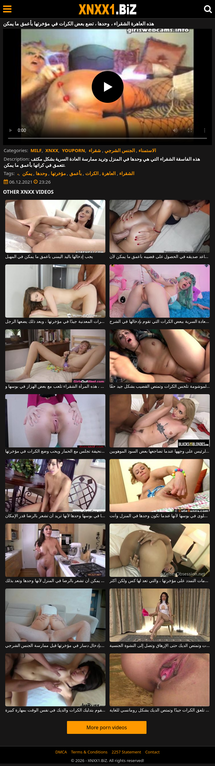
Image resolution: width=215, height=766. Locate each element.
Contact (152, 752)
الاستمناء (147, 150)
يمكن (27, 173)
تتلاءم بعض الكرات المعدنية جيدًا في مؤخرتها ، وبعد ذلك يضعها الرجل (55, 321)
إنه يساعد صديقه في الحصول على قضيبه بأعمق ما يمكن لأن (159, 256)
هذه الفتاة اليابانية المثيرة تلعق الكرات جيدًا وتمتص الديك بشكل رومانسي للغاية (159, 710)
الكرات (91, 173)
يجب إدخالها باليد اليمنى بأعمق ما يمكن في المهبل (49, 256)
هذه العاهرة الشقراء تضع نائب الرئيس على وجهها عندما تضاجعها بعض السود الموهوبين (159, 451)
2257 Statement (126, 752)
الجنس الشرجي (120, 150)
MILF (36, 150)
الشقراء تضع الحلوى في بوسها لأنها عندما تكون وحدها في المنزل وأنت (159, 516)
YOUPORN (73, 150)
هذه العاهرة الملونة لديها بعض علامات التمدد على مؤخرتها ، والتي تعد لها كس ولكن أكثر (159, 580)
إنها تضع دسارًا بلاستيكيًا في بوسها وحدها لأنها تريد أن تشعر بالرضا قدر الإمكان (55, 516)
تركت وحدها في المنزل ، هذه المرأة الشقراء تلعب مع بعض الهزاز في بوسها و (55, 386)
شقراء (95, 150)
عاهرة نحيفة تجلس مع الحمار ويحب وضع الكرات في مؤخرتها (55, 451)
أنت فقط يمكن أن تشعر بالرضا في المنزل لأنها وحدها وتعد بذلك (55, 580)
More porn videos (107, 727)
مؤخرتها (58, 173)
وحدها (41, 173)
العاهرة (109, 173)
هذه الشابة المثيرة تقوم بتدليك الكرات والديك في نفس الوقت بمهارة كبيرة (55, 710)
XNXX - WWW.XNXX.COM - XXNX (108, 9)
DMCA (61, 752)
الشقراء (126, 173)
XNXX (51, 150)
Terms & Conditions (89, 752)
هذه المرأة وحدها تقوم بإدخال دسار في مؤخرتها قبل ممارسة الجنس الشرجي (55, 645)
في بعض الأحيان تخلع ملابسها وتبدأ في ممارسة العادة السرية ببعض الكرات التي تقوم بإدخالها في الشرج (159, 321)
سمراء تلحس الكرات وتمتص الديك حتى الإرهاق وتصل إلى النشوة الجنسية (159, 645)
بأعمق (75, 173)
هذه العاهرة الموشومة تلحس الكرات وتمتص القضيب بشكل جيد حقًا (159, 386)
